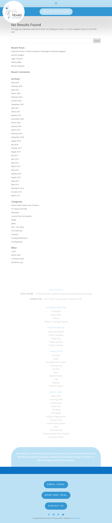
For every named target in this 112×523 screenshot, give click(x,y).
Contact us (56, 506)
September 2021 (17, 104)
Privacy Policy (56, 420)
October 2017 (16, 148)
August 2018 (16, 141)
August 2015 (16, 177)
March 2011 (15, 195)
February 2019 (16, 133)
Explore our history (56, 11)
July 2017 (14, 155)
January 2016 (16, 174)
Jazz (56, 372)
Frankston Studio (56, 437)
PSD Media (56, 413)
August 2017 (16, 152)
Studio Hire (56, 406)
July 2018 (14, 144)
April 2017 (15, 163)
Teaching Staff (55, 399)
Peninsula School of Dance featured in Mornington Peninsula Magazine (38, 51)
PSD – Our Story (17, 227)
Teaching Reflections (19, 238)
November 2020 (17, 119)
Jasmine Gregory (17, 55)
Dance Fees (56, 315)
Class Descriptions (56, 331)
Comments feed (17, 259)
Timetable (56, 311)
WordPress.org (17, 262)
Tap (56, 379)
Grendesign (75, 518)
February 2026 (16, 86)
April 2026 (15, 82)
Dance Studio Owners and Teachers (25, 205)
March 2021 (15, 111)
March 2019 (15, 130)
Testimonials (56, 403)
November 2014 (17, 188)
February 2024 (16, 97)
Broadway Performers (56, 362)
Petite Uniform (56, 342)
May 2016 (15, 170)
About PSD (56, 396)
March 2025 (15, 93)
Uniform (56, 318)
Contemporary (56, 365)
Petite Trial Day (56, 345)
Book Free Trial (56, 495)
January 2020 (16, 126)
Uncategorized (16, 242)
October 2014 (16, 192)
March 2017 (15, 166)
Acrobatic (56, 355)
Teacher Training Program (56, 321)
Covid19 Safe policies (56, 423)
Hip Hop (56, 369)
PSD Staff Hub (16, 231)
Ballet (55, 358)
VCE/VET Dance (56, 386)
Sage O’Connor (17, 59)
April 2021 (15, 108)
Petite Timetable (56, 335)
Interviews (15, 212)
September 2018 (17, 137)
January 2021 (16, 115)
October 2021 (16, 101)
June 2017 (15, 159)
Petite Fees (56, 338)
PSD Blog (56, 409)
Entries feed (15, 255)
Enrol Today (56, 484)
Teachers (14, 234)
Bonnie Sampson (17, 66)
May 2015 (15, 181)
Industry (56, 382)
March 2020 (15, 122)
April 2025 (15, 90)
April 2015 (15, 184)
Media (13, 220)
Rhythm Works (56, 376)
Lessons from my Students (21, 216)
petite (13, 223)
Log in (13, 251)
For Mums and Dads (19, 209)
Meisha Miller (16, 62)
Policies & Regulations (56, 416)
